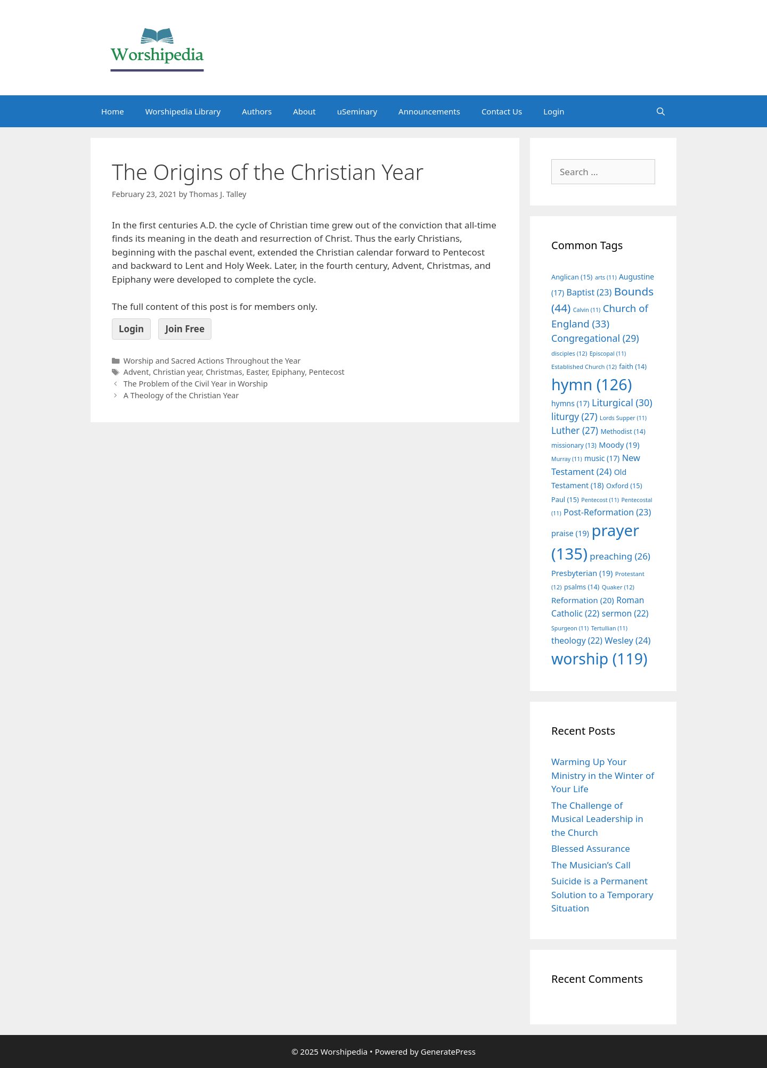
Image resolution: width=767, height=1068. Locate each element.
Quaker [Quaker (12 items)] (618, 587)
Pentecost (327, 372)
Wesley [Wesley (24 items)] (627, 640)
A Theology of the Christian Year (181, 395)
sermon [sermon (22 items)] (625, 613)
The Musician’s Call (591, 865)
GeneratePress (448, 1051)
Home (112, 111)
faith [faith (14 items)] (633, 366)
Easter (256, 372)
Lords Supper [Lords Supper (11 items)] (623, 418)
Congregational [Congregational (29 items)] (595, 338)
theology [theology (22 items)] (576, 640)
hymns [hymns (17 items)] (570, 403)
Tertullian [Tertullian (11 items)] (609, 628)
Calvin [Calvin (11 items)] (587, 310)
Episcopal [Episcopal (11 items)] (608, 353)
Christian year (177, 372)
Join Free (185, 329)
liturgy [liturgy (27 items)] (574, 416)
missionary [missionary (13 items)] (574, 445)
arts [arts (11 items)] (606, 277)
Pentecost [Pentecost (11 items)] (600, 500)
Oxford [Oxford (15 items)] (624, 485)
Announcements (429, 111)
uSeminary (357, 111)
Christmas (224, 372)
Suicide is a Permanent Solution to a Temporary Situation (602, 894)
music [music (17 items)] (601, 458)
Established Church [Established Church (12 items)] (584, 367)
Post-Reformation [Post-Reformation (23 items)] (607, 512)
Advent (136, 372)
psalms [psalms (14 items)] (581, 586)
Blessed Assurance (590, 848)
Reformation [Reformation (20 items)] (582, 600)
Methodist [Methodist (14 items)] (622, 431)
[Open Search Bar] (660, 111)
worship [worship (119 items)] (599, 658)
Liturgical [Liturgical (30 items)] (622, 402)
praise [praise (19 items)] (570, 533)
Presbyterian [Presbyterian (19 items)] (582, 573)
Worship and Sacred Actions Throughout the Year (212, 361)
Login (553, 111)
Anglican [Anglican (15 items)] (571, 277)
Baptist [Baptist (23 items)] (589, 292)
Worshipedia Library (183, 111)
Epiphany (288, 372)
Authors (257, 111)
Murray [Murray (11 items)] (566, 459)
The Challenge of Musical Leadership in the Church (597, 819)
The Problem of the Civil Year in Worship (196, 384)
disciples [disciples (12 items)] (569, 353)
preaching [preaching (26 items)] (620, 556)
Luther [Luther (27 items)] (574, 430)
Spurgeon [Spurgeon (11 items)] (570, 628)
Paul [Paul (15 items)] (565, 499)
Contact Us (502, 111)
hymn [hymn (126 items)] (591, 384)
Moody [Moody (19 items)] (619, 444)
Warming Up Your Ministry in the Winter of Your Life (602, 775)
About (304, 111)
